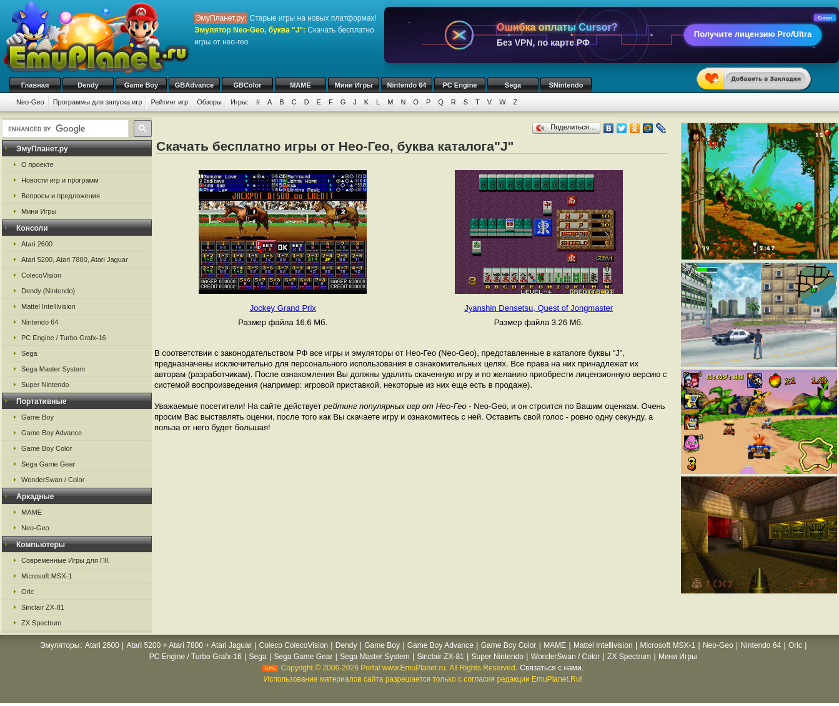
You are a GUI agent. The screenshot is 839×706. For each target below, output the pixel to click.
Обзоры (209, 102)
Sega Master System (53, 369)
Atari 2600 (36, 244)
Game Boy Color (46, 448)
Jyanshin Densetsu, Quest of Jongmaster (538, 308)
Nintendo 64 (407, 85)
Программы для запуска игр (97, 102)
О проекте (37, 164)
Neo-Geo (30, 102)
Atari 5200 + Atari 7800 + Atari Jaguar (189, 645)
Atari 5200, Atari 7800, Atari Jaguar (74, 259)
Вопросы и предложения (60, 195)
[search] (64, 128)
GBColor (247, 85)
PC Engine (459, 85)
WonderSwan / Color (52, 479)
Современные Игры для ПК (65, 560)
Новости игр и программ (60, 180)
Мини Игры (354, 85)
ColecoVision (41, 275)
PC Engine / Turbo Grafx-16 (63, 337)
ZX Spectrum (41, 623)
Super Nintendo (45, 384)
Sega (513, 85)
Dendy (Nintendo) (48, 291)
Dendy (88, 85)
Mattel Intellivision (48, 306)
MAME (300, 85)
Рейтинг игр (169, 102)
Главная (35, 85)
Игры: (240, 102)
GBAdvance (194, 85)
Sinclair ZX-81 (42, 607)
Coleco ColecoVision (293, 645)
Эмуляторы (59, 645)
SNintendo (566, 85)
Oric (27, 591)
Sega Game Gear (48, 464)
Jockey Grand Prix (283, 308)
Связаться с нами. (551, 667)
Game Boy (141, 85)
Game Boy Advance (51, 432)
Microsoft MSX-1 (46, 576)
